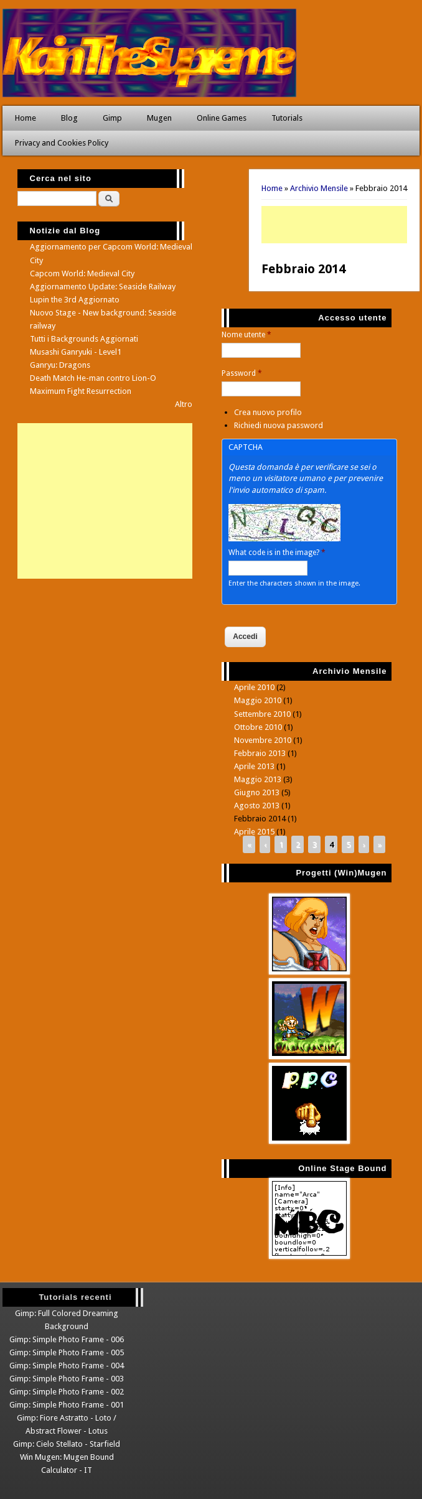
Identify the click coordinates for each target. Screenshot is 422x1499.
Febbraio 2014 (260, 818)
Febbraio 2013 (260, 753)
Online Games (221, 118)
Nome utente (246, 334)
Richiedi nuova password (278, 425)
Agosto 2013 (256, 805)
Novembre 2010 (262, 740)
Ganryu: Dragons (60, 365)
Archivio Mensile (319, 188)
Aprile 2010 (254, 687)
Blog (69, 118)
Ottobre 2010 (258, 727)
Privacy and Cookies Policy (61, 142)
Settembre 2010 (262, 714)
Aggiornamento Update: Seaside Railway (103, 286)
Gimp (112, 118)
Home (25, 118)
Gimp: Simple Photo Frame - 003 (66, 1378)
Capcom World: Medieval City (82, 273)
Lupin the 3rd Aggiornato (75, 299)
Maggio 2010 (257, 700)
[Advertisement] (334, 224)
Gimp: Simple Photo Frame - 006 (66, 1339)
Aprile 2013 (254, 766)
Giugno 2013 (256, 792)
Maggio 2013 (257, 779)
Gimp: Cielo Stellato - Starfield (66, 1444)
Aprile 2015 (254, 831)
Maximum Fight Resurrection (80, 391)
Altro (183, 404)
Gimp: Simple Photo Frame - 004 (66, 1365)
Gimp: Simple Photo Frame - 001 (66, 1404)
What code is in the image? (277, 552)
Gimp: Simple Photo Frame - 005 (66, 1352)
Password (242, 373)
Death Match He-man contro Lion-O (93, 378)
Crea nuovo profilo (268, 412)
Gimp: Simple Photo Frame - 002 (66, 1391)
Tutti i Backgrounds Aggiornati (84, 338)
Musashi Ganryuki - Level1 (75, 352)
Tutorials (286, 118)
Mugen (159, 118)
